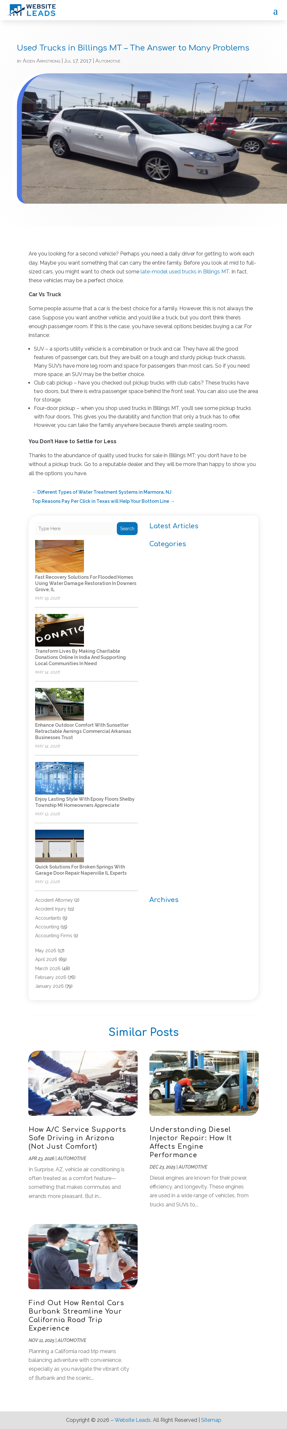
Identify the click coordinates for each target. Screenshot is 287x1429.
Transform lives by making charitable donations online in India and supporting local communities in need (80, 657)
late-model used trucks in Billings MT (185, 272)
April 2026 (46, 959)
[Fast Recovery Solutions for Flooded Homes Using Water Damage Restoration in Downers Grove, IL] (59, 557)
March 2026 (48, 968)
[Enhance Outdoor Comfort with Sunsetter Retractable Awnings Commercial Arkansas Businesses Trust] (59, 705)
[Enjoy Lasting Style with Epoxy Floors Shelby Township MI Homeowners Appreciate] (59, 778)
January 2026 (49, 986)
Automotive (107, 61)
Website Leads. (133, 1420)
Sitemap (211, 1420)
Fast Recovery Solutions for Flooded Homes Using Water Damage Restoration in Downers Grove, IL (85, 583)
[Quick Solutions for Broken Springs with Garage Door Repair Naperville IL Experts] (59, 846)
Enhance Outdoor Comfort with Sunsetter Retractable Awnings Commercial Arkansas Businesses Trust (83, 731)
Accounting (47, 926)
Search (127, 528)
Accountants (48, 918)
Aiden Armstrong (41, 61)
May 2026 (45, 950)
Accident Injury (50, 908)
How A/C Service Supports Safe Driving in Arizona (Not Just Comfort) (77, 1138)
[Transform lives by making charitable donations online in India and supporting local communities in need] (59, 631)
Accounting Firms (53, 935)
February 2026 (50, 977)
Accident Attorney (54, 900)
